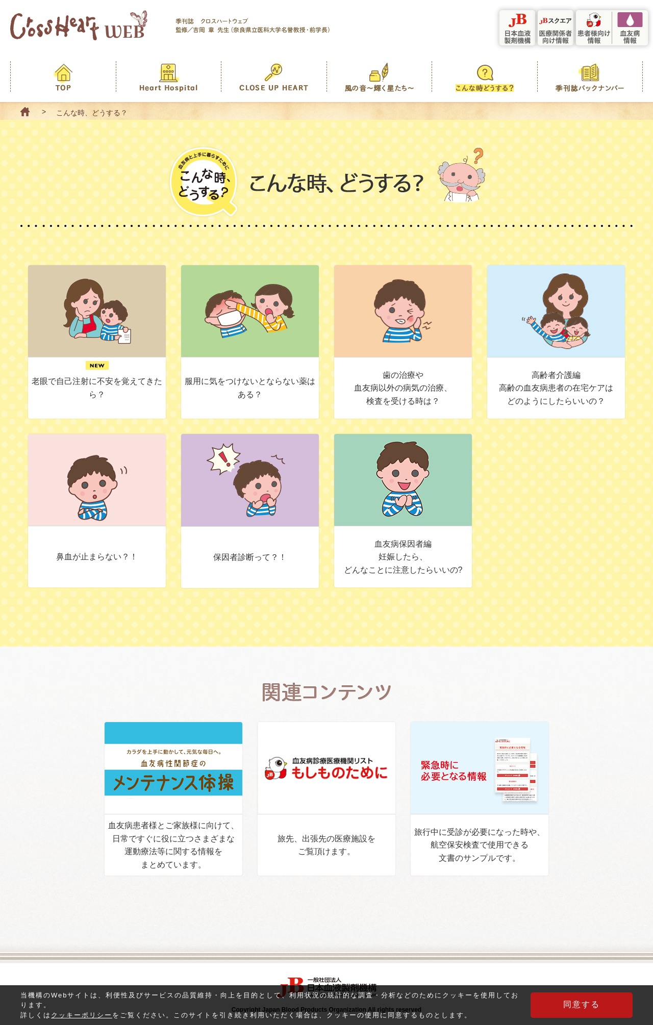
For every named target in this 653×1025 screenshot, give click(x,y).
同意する (581, 1007)
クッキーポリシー (81, 1018)
